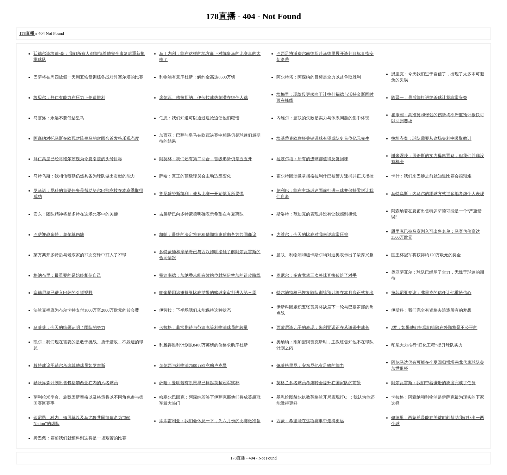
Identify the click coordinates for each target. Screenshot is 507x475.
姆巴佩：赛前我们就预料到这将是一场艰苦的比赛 (79, 438)
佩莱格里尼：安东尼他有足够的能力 (310, 365)
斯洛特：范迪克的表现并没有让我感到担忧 (316, 214)
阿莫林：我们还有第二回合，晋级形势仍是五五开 (205, 158)
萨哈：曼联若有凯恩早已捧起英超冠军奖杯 (199, 382)
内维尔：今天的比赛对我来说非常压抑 (312, 234)
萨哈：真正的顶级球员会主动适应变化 (195, 176)
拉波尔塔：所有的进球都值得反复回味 (312, 158)
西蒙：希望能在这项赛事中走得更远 (310, 420)
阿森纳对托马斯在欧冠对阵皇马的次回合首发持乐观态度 (86, 138)
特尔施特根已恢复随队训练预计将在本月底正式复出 (325, 292)
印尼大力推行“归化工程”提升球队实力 (427, 345)
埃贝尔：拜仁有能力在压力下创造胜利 (69, 97)
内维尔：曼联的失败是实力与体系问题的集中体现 (322, 117)
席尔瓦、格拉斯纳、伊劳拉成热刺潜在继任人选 (203, 97)
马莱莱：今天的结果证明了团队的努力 (69, 327)
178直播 (238, 458)
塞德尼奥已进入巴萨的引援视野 (63, 292)
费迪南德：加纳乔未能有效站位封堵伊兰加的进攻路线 (210, 275)
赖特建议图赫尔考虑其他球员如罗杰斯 (69, 365)
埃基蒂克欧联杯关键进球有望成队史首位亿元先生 (322, 138)
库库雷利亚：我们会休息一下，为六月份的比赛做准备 (210, 420)
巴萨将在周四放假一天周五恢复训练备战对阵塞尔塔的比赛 (88, 77)
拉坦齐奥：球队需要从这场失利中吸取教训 (431, 138)
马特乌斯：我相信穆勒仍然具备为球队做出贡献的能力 (84, 176)
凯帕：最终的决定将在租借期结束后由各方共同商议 (207, 234)
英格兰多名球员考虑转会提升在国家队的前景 (318, 382)
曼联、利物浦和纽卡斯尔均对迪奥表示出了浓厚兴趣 (325, 254)
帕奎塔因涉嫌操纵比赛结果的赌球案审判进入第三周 (207, 292)
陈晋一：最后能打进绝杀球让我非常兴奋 (429, 97)
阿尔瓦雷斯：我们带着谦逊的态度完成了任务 (433, 382)
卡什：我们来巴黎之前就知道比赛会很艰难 (431, 176)
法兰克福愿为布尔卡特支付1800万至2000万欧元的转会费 (86, 310)
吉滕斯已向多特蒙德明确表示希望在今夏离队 (201, 214)
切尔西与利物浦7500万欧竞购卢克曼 (193, 365)
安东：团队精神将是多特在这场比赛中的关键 (75, 214)
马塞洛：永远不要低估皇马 (58, 117)
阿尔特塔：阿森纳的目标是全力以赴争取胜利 (318, 77)
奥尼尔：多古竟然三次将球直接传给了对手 (316, 275)
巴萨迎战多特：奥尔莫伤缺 (58, 234)
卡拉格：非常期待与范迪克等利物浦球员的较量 (203, 327)
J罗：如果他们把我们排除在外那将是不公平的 (434, 327)
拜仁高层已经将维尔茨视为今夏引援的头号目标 (77, 158)
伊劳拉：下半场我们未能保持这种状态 (195, 310)
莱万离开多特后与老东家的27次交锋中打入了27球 (79, 254)
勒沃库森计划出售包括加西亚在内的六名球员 (75, 382)
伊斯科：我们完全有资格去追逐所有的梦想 (431, 310)
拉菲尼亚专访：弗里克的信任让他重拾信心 (431, 292)
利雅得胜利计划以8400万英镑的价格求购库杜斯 (203, 345)
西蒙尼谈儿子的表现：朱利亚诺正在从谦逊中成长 (322, 327)
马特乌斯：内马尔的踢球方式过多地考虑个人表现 (437, 193)
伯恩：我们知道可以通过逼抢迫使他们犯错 (199, 117)
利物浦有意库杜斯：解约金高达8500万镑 (197, 77)
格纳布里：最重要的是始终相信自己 (67, 275)
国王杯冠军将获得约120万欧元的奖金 (426, 254)
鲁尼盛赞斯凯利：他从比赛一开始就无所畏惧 (201, 193)
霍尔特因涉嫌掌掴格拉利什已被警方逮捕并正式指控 (325, 176)
